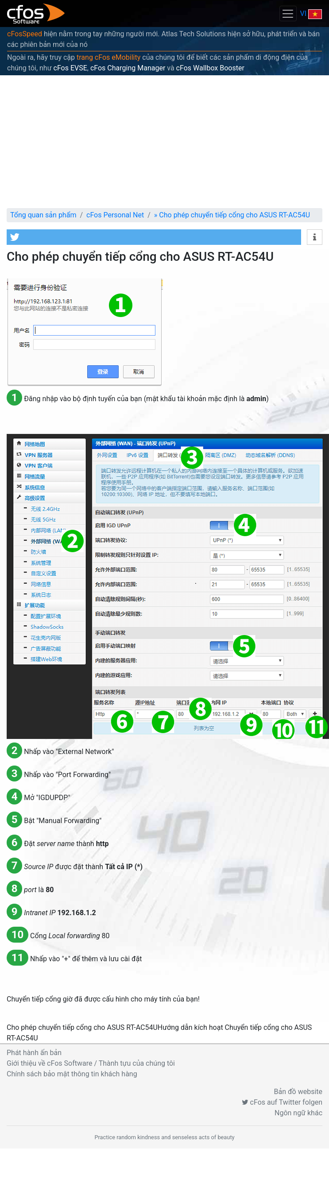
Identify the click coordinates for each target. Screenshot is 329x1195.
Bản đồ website (298, 1091)
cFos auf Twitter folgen (282, 1102)
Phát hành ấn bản (34, 1052)
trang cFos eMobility (108, 57)
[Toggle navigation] (287, 13)
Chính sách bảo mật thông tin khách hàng (72, 1074)
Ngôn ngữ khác (298, 1113)
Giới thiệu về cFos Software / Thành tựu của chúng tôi (91, 1063)
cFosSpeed (24, 34)
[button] (154, 237)
